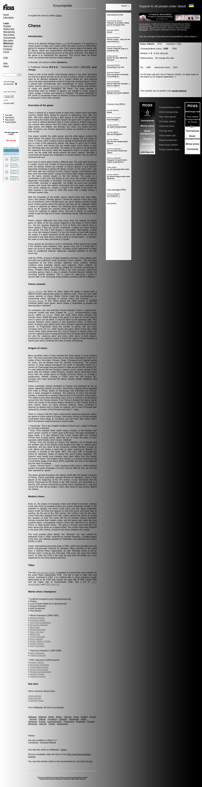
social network (179, 91)
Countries (56, 777)
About (6, 66)
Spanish (43, 724)
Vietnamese (62, 724)
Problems (7, 49)
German (33, 719)
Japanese (32, 721)
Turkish (51, 724)
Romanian (80, 721)
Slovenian (32, 724)
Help (5, 63)
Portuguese (68, 721)
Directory (82, 779)
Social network (10, 122)
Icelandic (63, 719)
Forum (6, 52)
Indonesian (74, 719)
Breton (59, 717)
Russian (91, 721)
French (92, 717)
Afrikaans (32, 717)
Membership (9, 32)
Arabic (51, 717)
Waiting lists (8, 29)
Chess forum (41, 777)
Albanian (42, 717)
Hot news (8, 115)
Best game (8, 40)
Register (7, 26)
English (84, 717)
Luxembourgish (54, 721)
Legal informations (76, 777)
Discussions (9, 117)
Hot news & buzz (145, 26)
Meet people (75, 779)
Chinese (68, 717)
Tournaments (9, 37)
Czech (76, 717)
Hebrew (42, 719)
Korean (42, 721)
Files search (9, 120)
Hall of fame (8, 35)
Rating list (7, 46)
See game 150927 (9, 103)
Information (8, 17)
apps (13, 81)
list (91, 761)
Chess (59, 15)
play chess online (9, 84)
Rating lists (49, 777)
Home (6, 15)
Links (5, 58)
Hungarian (52, 719)
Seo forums (67, 779)
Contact (85, 777)
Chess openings (65, 777)
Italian (83, 719)
